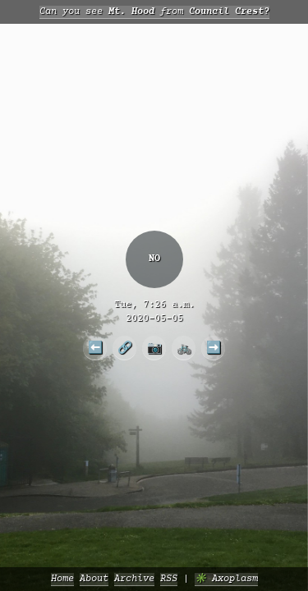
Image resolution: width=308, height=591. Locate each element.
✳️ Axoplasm (226, 579)
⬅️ (95, 347)
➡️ (213, 347)
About (94, 579)
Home (62, 579)
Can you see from (154, 12)
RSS (168, 579)
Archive (134, 579)
